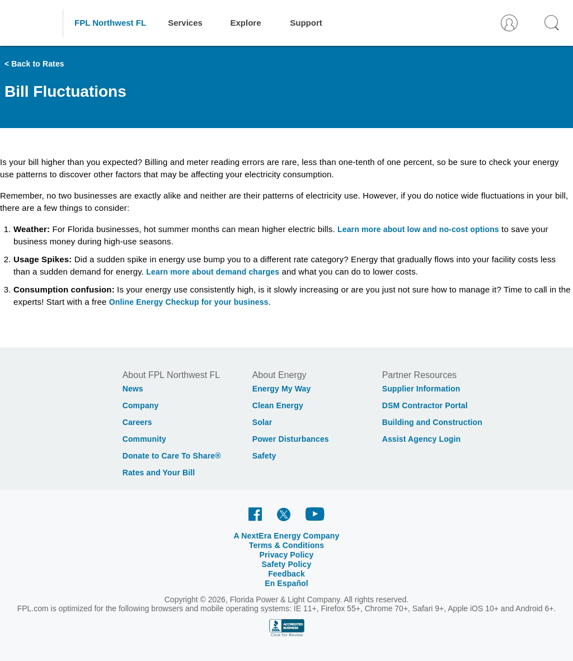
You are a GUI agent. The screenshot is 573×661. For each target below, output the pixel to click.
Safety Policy (287, 564)
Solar (262, 422)
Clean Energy (277, 405)
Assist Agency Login (421, 439)
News (133, 388)
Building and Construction (432, 422)
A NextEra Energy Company (287, 535)
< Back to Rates (34, 63)
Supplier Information (421, 388)
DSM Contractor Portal (425, 405)
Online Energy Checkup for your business (189, 302)
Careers (137, 422)
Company (141, 405)
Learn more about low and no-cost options (418, 229)
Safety (264, 455)
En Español (286, 583)
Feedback (286, 573)
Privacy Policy (287, 554)
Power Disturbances (290, 439)
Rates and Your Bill (159, 472)
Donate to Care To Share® (172, 455)
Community (144, 439)
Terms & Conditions (287, 545)
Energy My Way (281, 388)
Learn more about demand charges (212, 271)
